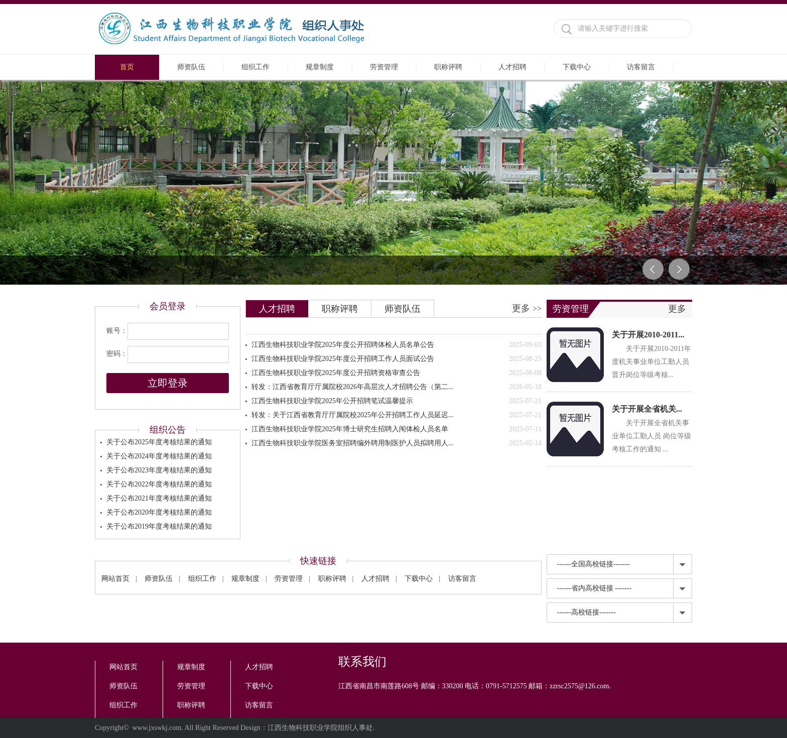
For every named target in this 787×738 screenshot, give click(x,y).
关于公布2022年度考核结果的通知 (159, 484)
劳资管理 (384, 67)
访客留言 (641, 67)
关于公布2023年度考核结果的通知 (159, 470)
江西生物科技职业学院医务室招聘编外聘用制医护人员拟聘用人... (396, 443)
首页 (127, 67)
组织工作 (255, 67)
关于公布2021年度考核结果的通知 (159, 498)
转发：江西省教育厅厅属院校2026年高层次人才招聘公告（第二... (396, 387)
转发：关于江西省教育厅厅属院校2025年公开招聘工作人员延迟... (396, 415)
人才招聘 (512, 67)
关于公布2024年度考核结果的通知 (159, 456)
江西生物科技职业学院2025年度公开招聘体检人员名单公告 (396, 345)
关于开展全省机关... (647, 409)
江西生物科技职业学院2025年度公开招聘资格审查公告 (396, 373)
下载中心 (577, 67)
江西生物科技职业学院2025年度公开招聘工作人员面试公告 (396, 359)
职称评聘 (448, 67)
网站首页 (115, 578)
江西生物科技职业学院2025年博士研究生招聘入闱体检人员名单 (396, 429)
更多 (527, 308)
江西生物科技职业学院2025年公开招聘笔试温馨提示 (396, 401)
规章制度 (320, 67)
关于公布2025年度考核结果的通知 (159, 442)
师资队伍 (191, 67)
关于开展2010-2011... (648, 334)
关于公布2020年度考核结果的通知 (159, 512)
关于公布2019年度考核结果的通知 (159, 526)
